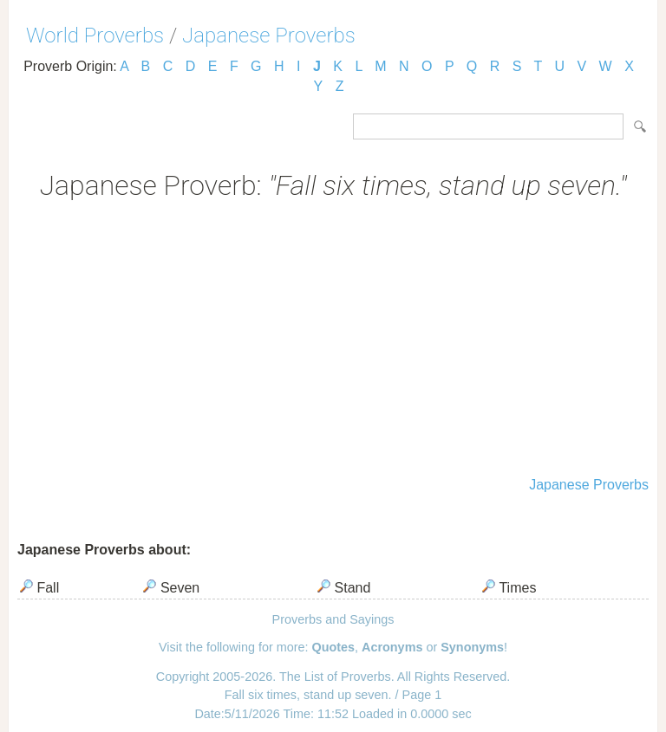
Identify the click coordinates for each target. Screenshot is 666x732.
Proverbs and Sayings (333, 619)
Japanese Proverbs (269, 35)
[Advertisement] (333, 340)
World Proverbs (95, 35)
